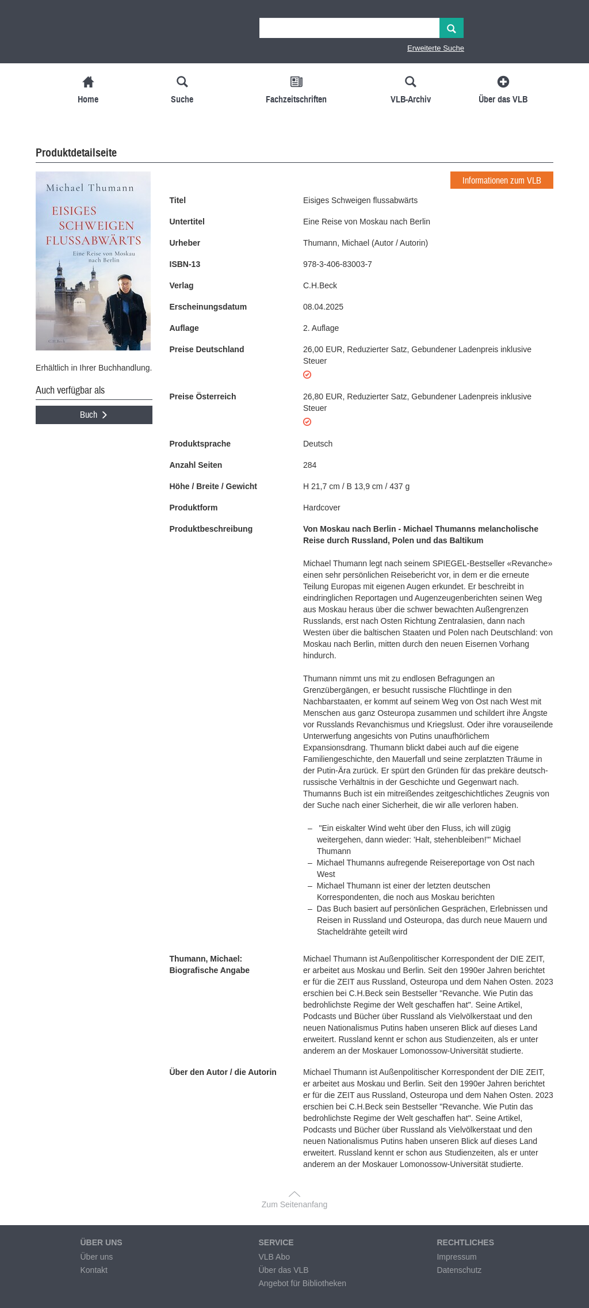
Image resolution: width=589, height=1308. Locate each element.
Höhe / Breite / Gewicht (213, 486)
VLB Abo (274, 1256)
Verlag (182, 285)
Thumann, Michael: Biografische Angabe (210, 964)
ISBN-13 (185, 264)
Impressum (456, 1256)
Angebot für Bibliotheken (302, 1283)
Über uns (96, 1256)
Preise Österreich (203, 396)
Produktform (194, 507)
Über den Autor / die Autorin (223, 1072)
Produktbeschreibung (211, 528)
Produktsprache (200, 443)
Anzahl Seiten (196, 465)
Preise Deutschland (207, 349)
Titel (178, 200)
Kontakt (93, 1270)
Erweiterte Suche (435, 48)
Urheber (185, 242)
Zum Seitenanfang (294, 1204)
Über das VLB (283, 1270)
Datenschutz (459, 1270)
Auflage (184, 328)
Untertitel (187, 221)
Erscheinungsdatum (208, 306)
